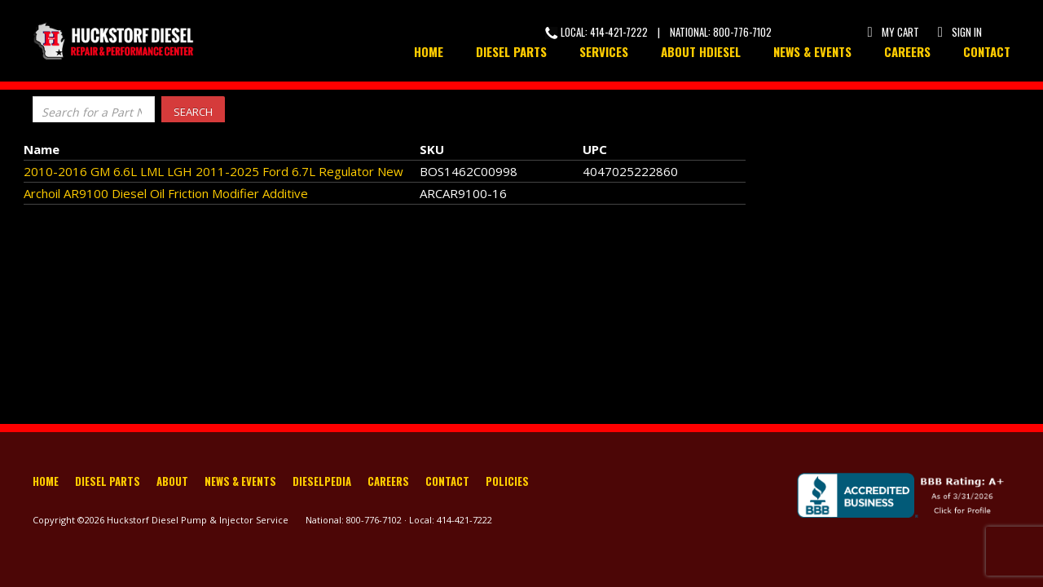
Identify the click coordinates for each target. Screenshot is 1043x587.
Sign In (958, 32)
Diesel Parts (511, 51)
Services (603, 51)
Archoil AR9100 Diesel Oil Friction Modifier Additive (166, 193)
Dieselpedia (322, 482)
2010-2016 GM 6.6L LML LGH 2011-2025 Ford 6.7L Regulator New (213, 171)
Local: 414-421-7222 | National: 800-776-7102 (658, 32)
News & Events (812, 51)
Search (193, 111)
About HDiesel (701, 51)
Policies (507, 482)
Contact (986, 51)
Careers (907, 51)
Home (428, 51)
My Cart (892, 32)
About (172, 482)
